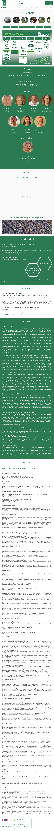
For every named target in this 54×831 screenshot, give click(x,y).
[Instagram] (2, 820)
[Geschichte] (39, 27)
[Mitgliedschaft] (23, 27)
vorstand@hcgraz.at (27, 72)
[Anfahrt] (14, 27)
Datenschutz (11, 826)
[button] (7, 20)
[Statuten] (47, 27)
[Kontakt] (49, 4)
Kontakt (24, 826)
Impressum (4, 826)
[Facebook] (5, 820)
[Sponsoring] (31, 27)
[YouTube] (7, 820)
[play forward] (50, 20)
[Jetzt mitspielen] (49, 2)
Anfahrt (28, 826)
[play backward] (3, 20)
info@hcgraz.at (20, 824)
